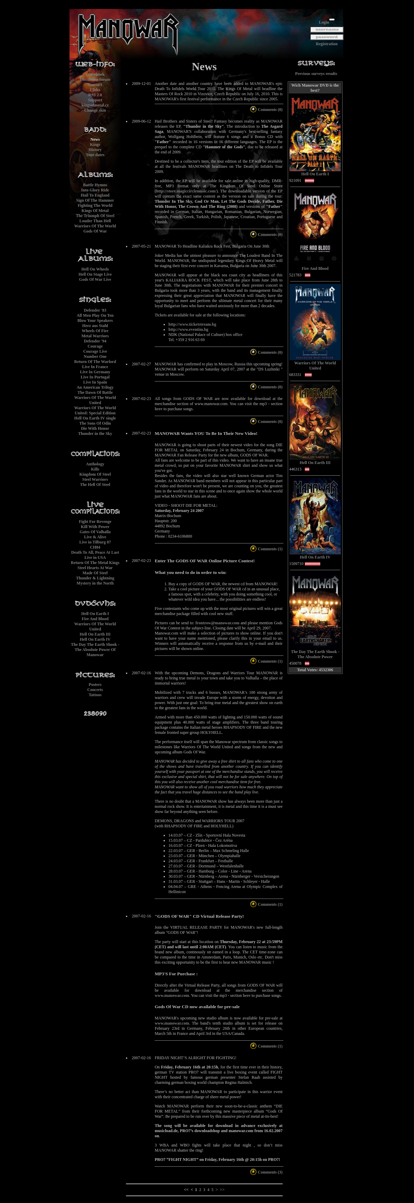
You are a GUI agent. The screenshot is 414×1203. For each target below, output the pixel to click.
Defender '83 (95, 310)
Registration (326, 43)
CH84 (95, 547)
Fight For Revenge (95, 521)
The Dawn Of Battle (95, 392)
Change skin (95, 110)
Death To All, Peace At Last (95, 552)
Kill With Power (95, 526)
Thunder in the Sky (95, 433)
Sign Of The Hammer (95, 200)
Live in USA (95, 557)
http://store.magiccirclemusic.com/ (186, 191)
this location (203, 941)
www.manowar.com (172, 995)
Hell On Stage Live (95, 274)
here (158, 408)
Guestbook (95, 74)
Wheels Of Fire (95, 330)
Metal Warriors (95, 336)
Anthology (95, 464)
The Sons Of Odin (95, 423)
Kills (95, 469)
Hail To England (95, 195)
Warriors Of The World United (95, 400)
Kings (95, 144)
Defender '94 (95, 341)
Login (324, 22)
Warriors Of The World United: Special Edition (95, 410)
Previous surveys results (316, 73)
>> (222, 1189)
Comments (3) (266, 1172)
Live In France (95, 366)
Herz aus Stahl (95, 325)
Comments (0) (266, 109)
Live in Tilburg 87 (95, 542)
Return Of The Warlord (95, 361)
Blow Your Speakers (95, 320)
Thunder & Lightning (95, 578)
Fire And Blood (95, 618)
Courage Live (95, 351)
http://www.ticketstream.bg (192, 324)
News (95, 139)
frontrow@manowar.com (217, 623)
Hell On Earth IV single (95, 418)
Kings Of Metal (94, 210)
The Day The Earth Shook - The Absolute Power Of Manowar (95, 649)
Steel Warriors (95, 479)
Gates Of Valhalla (95, 531)
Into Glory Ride (95, 190)
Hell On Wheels (95, 269)
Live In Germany (95, 371)
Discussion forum (95, 79)
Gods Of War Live (95, 279)
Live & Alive (95, 537)
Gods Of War (95, 231)
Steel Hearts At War (95, 567)
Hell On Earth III (95, 634)
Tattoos (95, 694)
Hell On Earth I (95, 613)
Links (95, 89)
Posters (95, 684)
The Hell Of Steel (95, 484)
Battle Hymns (95, 185)
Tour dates (95, 154)
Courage (95, 346)
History (95, 149)
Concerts (95, 689)
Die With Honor (95, 428)
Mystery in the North (95, 583)
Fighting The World (95, 205)
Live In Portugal (95, 377)
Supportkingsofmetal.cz (95, 103)
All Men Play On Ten (95, 315)
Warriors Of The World (95, 226)
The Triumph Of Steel (95, 215)
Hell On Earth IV (95, 639)
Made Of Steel (94, 573)
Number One (95, 356)
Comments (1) (266, 549)
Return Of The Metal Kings (95, 562)
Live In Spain (95, 382)
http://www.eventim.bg (188, 329)
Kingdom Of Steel (95, 474)
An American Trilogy (95, 387)
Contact (95, 84)
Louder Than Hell (95, 220)
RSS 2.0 (95, 94)
